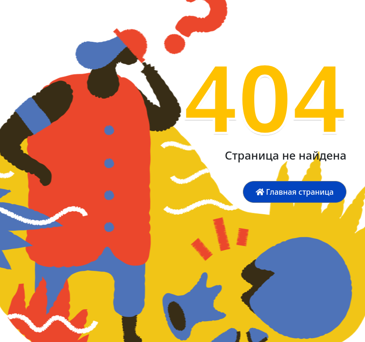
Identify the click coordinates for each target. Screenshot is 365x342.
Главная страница (295, 192)
